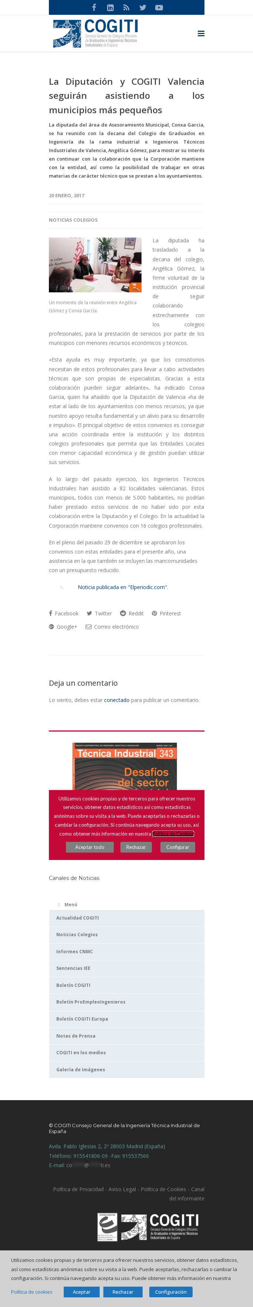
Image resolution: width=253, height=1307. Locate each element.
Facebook (64, 613)
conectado (117, 699)
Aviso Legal (121, 1189)
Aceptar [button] (81, 1291)
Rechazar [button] (123, 1291)
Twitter (99, 613)
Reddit (132, 613)
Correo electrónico (112, 626)
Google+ (63, 626)
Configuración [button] (171, 1291)
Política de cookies (32, 1291)
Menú (67, 904)
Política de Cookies (163, 1189)
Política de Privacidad (78, 1189)
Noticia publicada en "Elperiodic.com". (116, 587)
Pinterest (166, 613)
